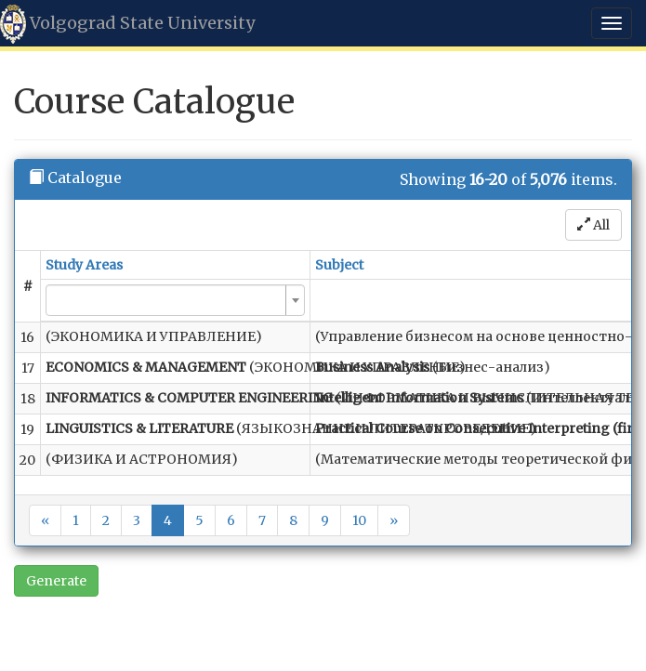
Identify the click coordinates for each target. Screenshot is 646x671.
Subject (339, 265)
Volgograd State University (127, 24)
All (593, 225)
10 (359, 520)
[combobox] (175, 300)
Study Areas (84, 265)
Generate (56, 580)
